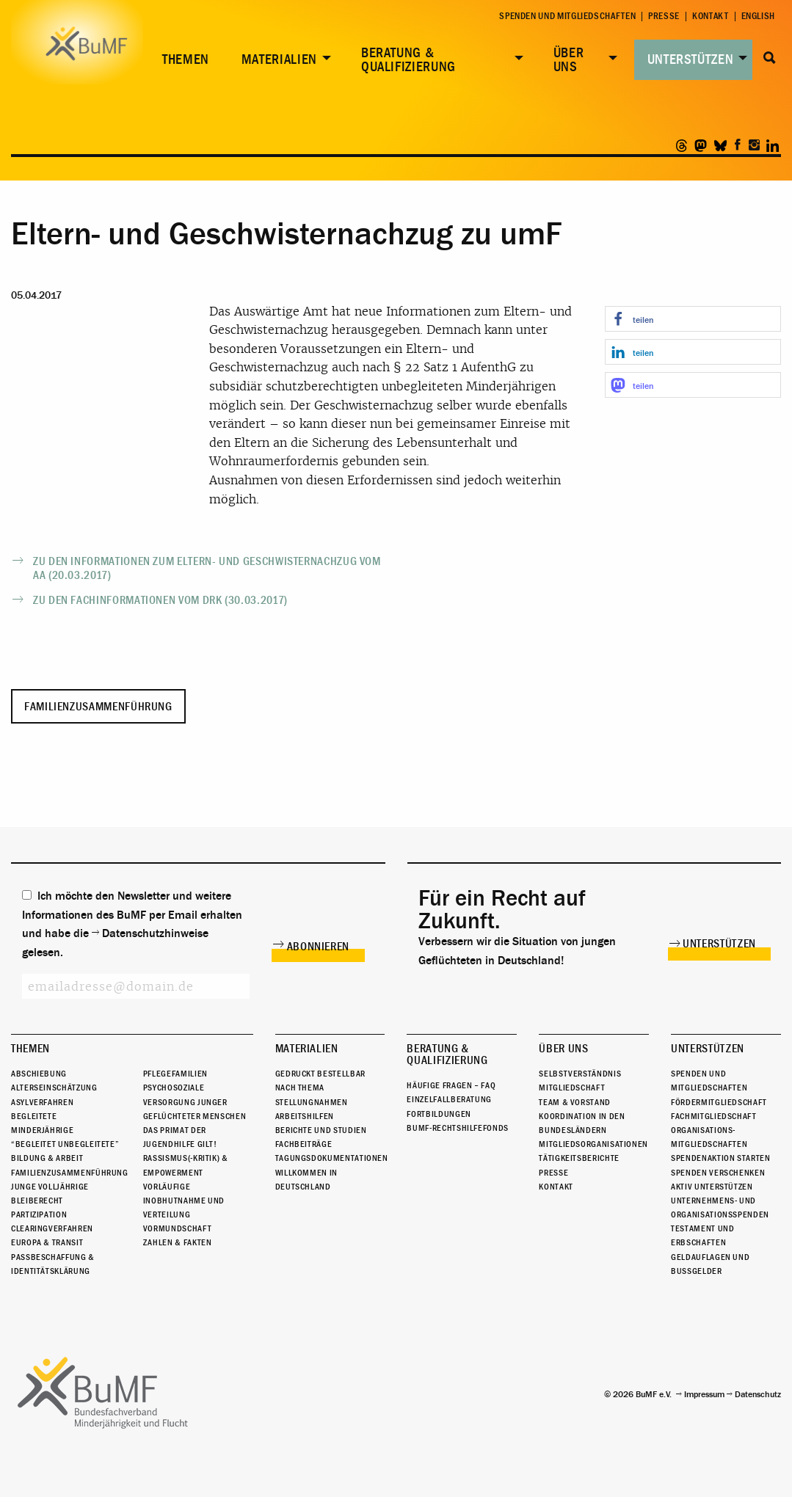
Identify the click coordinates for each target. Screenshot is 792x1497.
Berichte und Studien (321, 1130)
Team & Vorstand (575, 1102)
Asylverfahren (42, 1102)
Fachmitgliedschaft (714, 1116)
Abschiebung (39, 1073)
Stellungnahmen (311, 1102)
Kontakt (710, 16)
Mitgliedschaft (572, 1087)
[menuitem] (182, 60)
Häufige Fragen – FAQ (451, 1085)
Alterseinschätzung (54, 1087)
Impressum (704, 1394)
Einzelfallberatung (449, 1099)
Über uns (568, 60)
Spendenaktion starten (720, 1158)
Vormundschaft (177, 1228)
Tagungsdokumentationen (331, 1158)
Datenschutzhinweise (155, 933)
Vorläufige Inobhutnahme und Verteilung (184, 1200)
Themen (185, 59)
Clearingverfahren (52, 1228)
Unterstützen (690, 59)
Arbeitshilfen (304, 1116)
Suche (769, 58)
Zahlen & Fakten (177, 1242)
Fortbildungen (439, 1114)
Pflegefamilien (175, 1073)
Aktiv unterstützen (712, 1186)
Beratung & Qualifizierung (408, 60)
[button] (693, 319)
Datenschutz (758, 1394)
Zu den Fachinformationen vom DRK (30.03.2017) (160, 600)
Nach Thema (299, 1087)
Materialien (279, 59)
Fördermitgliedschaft (719, 1102)
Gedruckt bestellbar (320, 1073)
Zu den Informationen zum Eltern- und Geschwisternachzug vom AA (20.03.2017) (207, 568)
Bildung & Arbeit (47, 1158)
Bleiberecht (37, 1200)
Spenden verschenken (718, 1173)
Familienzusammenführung (98, 706)
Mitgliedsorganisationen (593, 1144)
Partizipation (39, 1214)
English (758, 16)
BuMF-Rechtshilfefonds (457, 1128)
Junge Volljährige (50, 1186)
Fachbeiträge (304, 1144)
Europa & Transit (47, 1242)
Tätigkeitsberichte (579, 1158)
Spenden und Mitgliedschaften (567, 16)
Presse (664, 16)
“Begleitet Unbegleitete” (65, 1144)
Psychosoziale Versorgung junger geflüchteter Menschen (194, 1101)
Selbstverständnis (580, 1073)
